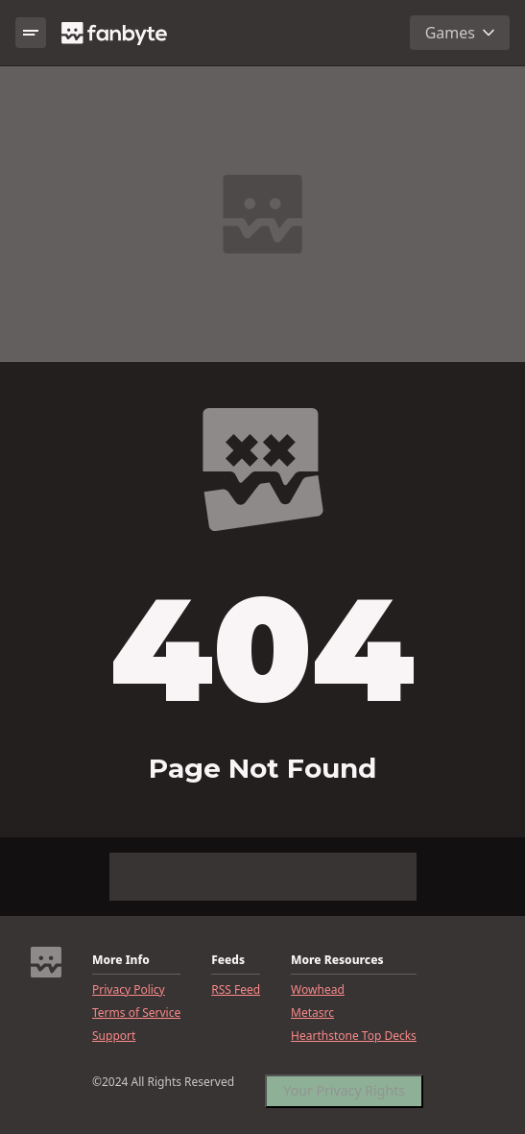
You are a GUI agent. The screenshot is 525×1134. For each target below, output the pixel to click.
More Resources (337, 960)
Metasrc (312, 1013)
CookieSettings (326, 1088)
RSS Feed (235, 990)
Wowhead (318, 990)
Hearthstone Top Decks (354, 1036)
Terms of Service (136, 1013)
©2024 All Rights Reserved (163, 1082)
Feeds (228, 960)
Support (113, 1036)
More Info (121, 960)
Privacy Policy (128, 990)
